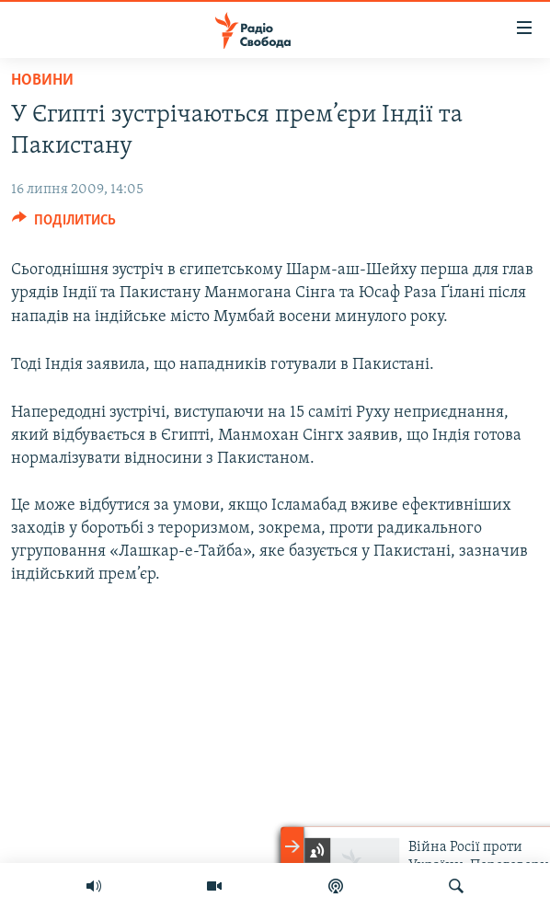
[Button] (64, 224)
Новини (42, 80)
